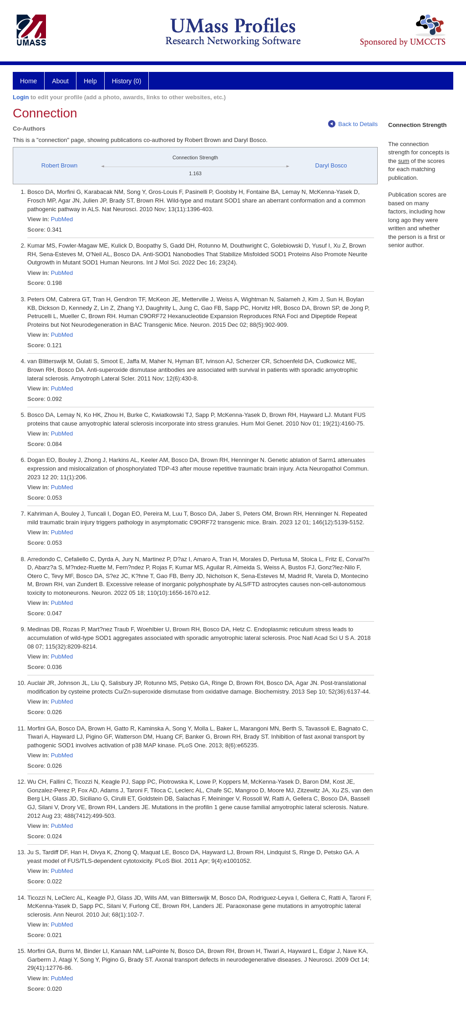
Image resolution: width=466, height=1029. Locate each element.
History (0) (127, 81)
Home (28, 81)
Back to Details (353, 124)
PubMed (62, 219)
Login (21, 97)
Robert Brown (59, 165)
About (60, 81)
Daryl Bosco (331, 165)
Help (90, 81)
